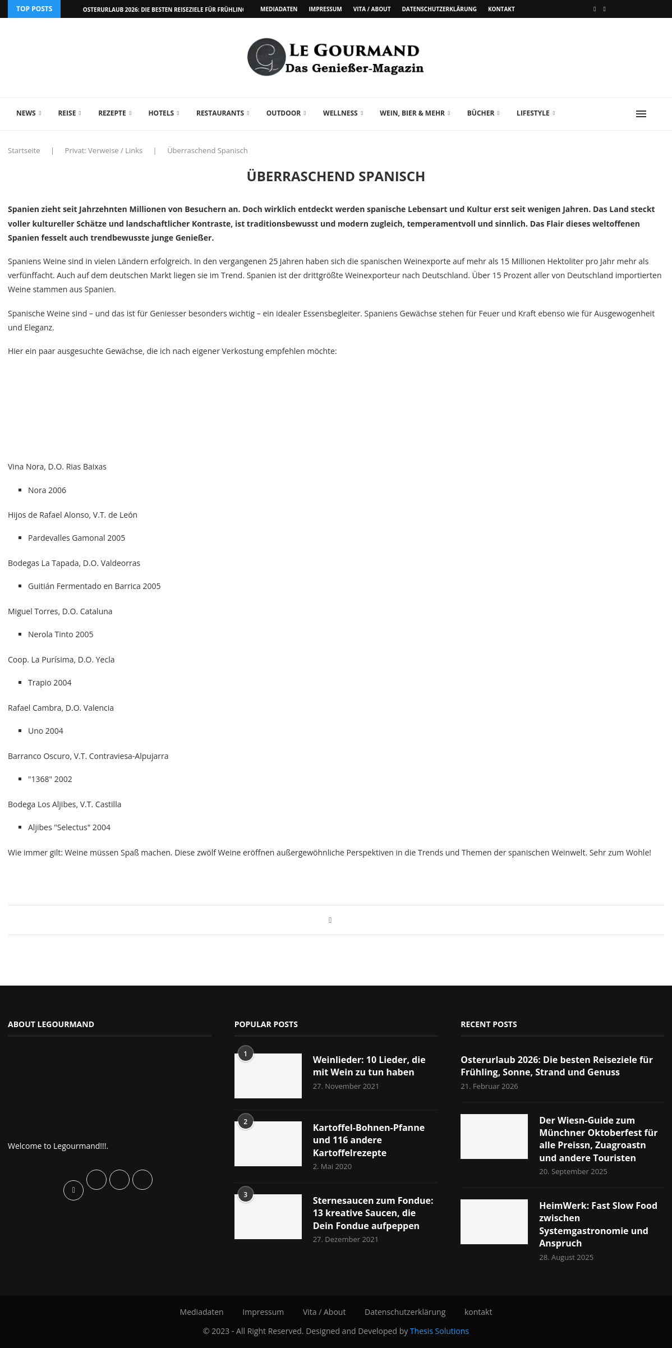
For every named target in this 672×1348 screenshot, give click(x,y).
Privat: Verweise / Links (104, 150)
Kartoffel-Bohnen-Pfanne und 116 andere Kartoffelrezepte (369, 1140)
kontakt (501, 9)
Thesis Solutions (439, 1331)
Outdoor (283, 113)
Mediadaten (278, 9)
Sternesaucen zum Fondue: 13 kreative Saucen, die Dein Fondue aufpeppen (373, 1213)
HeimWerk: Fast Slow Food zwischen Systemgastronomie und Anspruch (598, 1224)
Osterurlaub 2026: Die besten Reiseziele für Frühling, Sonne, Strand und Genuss (557, 1065)
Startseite (24, 150)
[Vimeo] (605, 9)
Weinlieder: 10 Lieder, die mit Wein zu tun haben (369, 1065)
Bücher (481, 113)
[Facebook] (594, 9)
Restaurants (220, 113)
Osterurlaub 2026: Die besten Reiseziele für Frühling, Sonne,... (179, 9)
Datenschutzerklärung (439, 9)
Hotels (161, 113)
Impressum (325, 9)
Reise (67, 113)
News (26, 113)
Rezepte (112, 113)
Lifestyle (533, 113)
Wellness (340, 113)
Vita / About (372, 9)
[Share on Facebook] (330, 919)
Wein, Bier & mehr (412, 113)
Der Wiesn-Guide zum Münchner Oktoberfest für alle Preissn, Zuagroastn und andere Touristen (598, 1139)
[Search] (658, 114)
